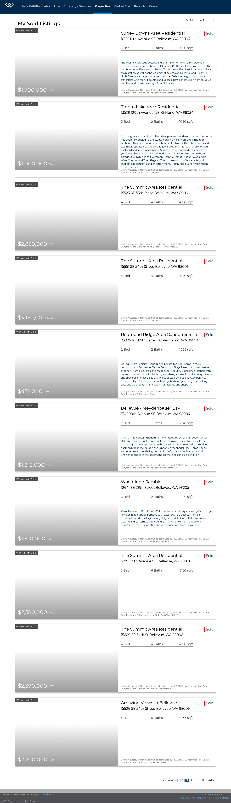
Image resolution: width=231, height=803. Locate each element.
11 (203, 780)
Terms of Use (203, 794)
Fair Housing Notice (219, 797)
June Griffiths (31, 6)
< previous (169, 780)
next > (210, 780)
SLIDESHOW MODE (198, 20)
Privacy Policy (222, 794)
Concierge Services (78, 6)
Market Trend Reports (130, 6)
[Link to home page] (9, 7)
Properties (102, 6)
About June (52, 6)
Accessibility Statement (193, 797)
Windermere (49, 794)
